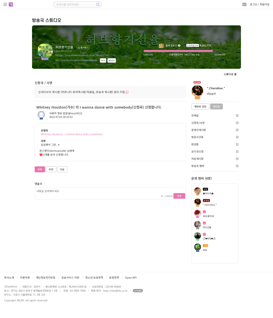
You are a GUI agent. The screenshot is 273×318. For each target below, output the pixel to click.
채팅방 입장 (200, 106)
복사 (103, 60)
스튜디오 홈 (230, 74)
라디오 (216, 106)
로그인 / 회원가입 (260, 4)
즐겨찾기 (83, 47)
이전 (51, 169)
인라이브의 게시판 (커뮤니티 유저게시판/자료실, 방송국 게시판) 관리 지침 (83, 92)
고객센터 (138, 290)
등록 (179, 196)
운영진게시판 (214, 130)
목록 (40, 169)
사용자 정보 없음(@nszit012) (65, 113)
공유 (112, 60)
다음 (62, 169)
